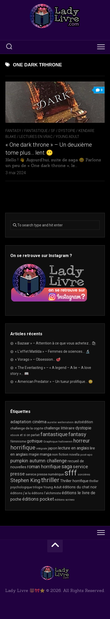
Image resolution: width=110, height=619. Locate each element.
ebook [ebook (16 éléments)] (14, 435)
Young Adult (67, 137)
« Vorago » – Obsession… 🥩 (37, 359)
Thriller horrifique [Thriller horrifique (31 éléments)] (74, 481)
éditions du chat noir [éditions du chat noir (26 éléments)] (79, 487)
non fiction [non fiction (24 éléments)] (60, 454)
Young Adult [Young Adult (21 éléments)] (52, 487)
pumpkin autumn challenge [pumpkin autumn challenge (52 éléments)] (38, 461)
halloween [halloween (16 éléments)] (65, 441)
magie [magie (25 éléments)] (34, 454)
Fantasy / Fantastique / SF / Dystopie (40, 131)
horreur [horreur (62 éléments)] (81, 441)
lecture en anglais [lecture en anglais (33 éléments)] (73, 448)
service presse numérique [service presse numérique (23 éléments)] (45, 474)
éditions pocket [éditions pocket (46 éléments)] (38, 499)
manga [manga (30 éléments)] (45, 454)
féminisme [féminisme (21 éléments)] (18, 441)
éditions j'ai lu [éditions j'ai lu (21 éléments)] (20, 493)
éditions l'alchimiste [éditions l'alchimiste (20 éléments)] (46, 493)
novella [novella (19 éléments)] (74, 454)
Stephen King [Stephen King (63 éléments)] (25, 480)
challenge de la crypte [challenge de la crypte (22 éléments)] (26, 428)
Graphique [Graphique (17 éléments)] (50, 441)
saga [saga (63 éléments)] (66, 467)
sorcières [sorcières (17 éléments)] (84, 474)
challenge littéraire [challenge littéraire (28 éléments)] (59, 428)
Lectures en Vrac (35, 137)
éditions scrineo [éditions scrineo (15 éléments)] (64, 499)
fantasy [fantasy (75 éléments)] (77, 434)
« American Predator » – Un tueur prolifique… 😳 (54, 381)
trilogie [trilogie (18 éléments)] (38, 487)
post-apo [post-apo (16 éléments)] (86, 454)
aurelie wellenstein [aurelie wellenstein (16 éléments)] (60, 422)
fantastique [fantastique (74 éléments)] (54, 434)
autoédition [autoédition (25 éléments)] (83, 422)
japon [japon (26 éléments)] (52, 448)
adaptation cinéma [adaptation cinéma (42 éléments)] (28, 421)
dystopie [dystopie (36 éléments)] (83, 428)
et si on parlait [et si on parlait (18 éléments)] (30, 435)
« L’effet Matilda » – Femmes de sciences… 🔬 (52, 351)
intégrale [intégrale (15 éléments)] (41, 448)
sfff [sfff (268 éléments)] (71, 472)
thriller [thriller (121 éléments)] (50, 480)
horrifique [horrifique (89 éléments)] (22, 447)
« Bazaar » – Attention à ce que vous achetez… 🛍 (55, 343)
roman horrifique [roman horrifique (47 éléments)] (44, 466)
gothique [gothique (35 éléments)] (35, 441)
